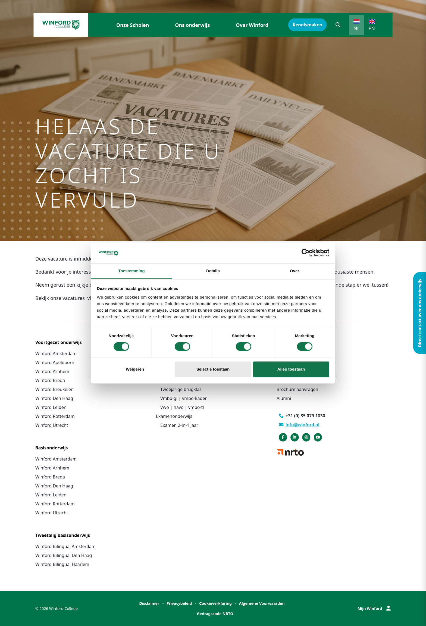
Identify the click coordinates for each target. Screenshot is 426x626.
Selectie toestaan (213, 369)
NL (356, 28)
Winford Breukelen (54, 389)
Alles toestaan (291, 369)
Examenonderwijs (174, 416)
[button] (338, 24)
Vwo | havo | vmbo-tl (182, 407)
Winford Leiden (51, 407)
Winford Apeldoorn (54, 362)
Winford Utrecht (51, 425)
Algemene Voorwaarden (262, 603)
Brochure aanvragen (297, 389)
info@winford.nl (299, 425)
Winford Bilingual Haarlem (62, 564)
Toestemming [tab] (131, 270)
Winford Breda (50, 380)
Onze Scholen (132, 25)
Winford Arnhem (52, 371)
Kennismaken (307, 25)
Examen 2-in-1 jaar (179, 425)
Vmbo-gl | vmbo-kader (183, 398)
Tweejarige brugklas (181, 389)
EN (371, 28)
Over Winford (252, 25)
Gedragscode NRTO (215, 613)
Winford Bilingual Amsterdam (65, 546)
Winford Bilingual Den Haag (63, 555)
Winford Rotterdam (55, 416)
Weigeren (135, 369)
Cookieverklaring (215, 603)
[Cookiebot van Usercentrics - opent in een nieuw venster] (305, 253)
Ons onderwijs (192, 25)
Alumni (284, 398)
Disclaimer (149, 603)
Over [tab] (294, 270)
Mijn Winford (374, 608)
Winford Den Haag (54, 398)
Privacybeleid (179, 603)
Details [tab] (213, 270)
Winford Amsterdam (56, 353)
